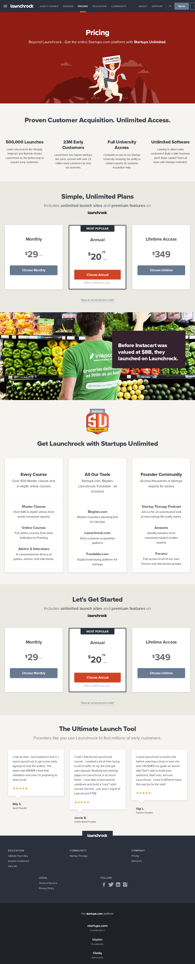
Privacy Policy (47, 889)
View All (12, 867)
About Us (136, 861)
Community (118, 6)
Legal (43, 878)
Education (100, 6)
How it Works (49, 6)
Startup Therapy (79, 856)
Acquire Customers (19, 861)
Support (157, 6)
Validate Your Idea (18, 856)
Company (138, 850)
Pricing (83, 6)
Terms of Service (48, 884)
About (143, 6)
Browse (68, 6)
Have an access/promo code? (97, 300)
